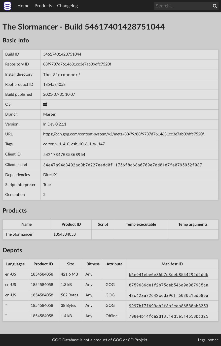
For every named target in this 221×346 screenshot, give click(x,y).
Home (23, 6)
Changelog (67, 6)
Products (43, 6)
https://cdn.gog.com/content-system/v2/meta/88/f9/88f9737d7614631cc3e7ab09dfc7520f (123, 134)
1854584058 (54, 85)
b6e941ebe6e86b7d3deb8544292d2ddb (168, 274)
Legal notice (208, 340)
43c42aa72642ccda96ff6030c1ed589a (168, 295)
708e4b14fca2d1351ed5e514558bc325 (168, 316)
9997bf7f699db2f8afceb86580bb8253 (168, 305)
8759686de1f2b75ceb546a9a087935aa (168, 284)
